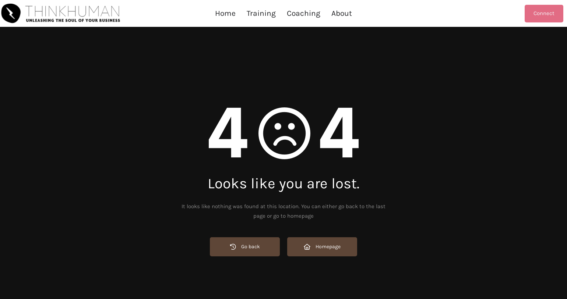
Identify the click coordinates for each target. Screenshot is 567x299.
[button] (303, 13)
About (341, 13)
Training (261, 13)
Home (225, 13)
